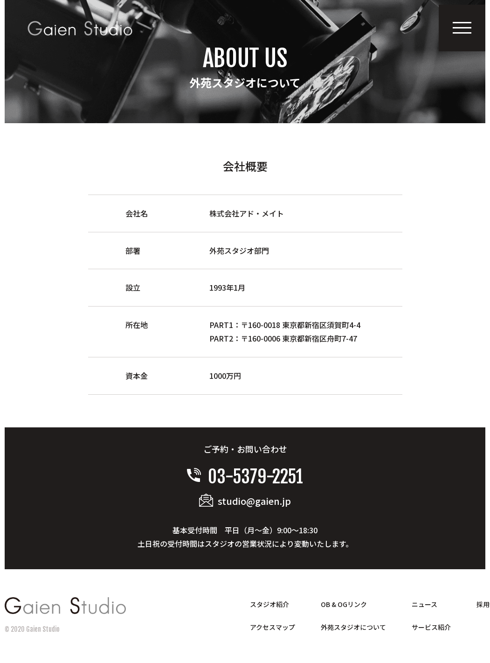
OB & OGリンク (344, 604)
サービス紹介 (431, 627)
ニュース (424, 604)
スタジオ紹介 (269, 604)
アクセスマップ (272, 627)
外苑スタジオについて (353, 627)
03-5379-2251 (245, 477)
